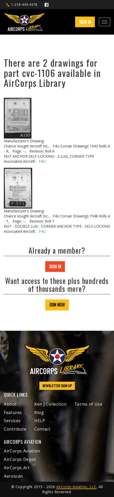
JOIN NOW (57, 305)
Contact (42, 429)
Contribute (15, 429)
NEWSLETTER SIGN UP (57, 385)
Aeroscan (13, 476)
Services (12, 420)
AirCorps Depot (20, 459)
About (10, 404)
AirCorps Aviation (22, 451)
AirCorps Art (17, 468)
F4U (42, 161)
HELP (39, 420)
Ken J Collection (50, 404)
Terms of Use (88, 404)
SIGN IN (85, 22)
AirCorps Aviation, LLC (76, 486)
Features (13, 412)
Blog (39, 412)
